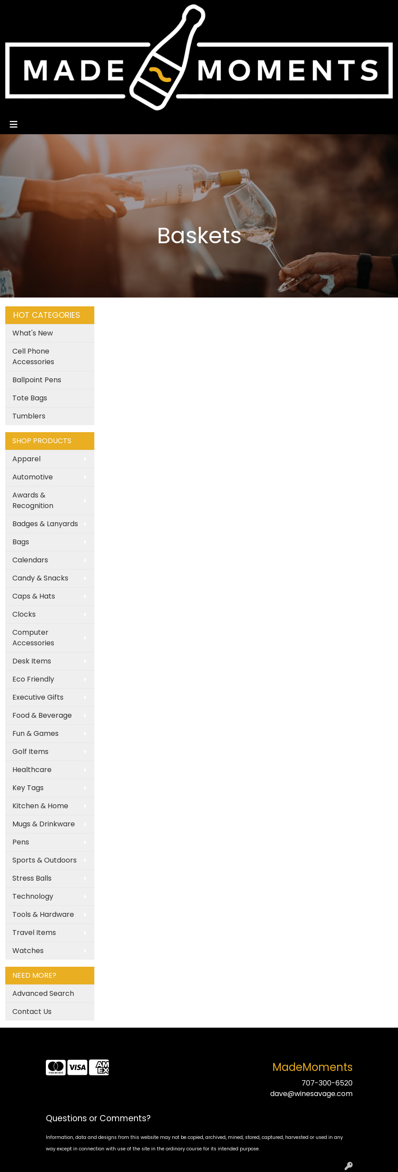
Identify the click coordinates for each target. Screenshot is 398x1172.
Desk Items (31, 661)
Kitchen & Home (40, 806)
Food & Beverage (42, 715)
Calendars (30, 560)
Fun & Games (35, 733)
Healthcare (32, 770)
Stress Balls (32, 878)
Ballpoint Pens (36, 380)
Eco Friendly (33, 679)
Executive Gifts (37, 697)
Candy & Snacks (40, 578)
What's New (32, 333)
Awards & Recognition (32, 500)
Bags (20, 542)
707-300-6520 (327, 1083)
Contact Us (32, 1011)
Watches (28, 951)
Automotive (32, 477)
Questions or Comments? (98, 1118)
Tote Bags (29, 398)
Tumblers (28, 416)
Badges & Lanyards (45, 524)
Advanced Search (43, 993)
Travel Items (34, 932)
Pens (20, 842)
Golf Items (30, 751)
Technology (32, 896)
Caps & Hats (33, 596)
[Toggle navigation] (13, 124)
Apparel (26, 459)
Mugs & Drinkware (43, 824)
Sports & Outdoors (44, 860)
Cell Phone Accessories (33, 356)
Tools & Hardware (43, 914)
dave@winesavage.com (311, 1094)
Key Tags (28, 788)
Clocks (24, 614)
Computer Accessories (33, 637)
